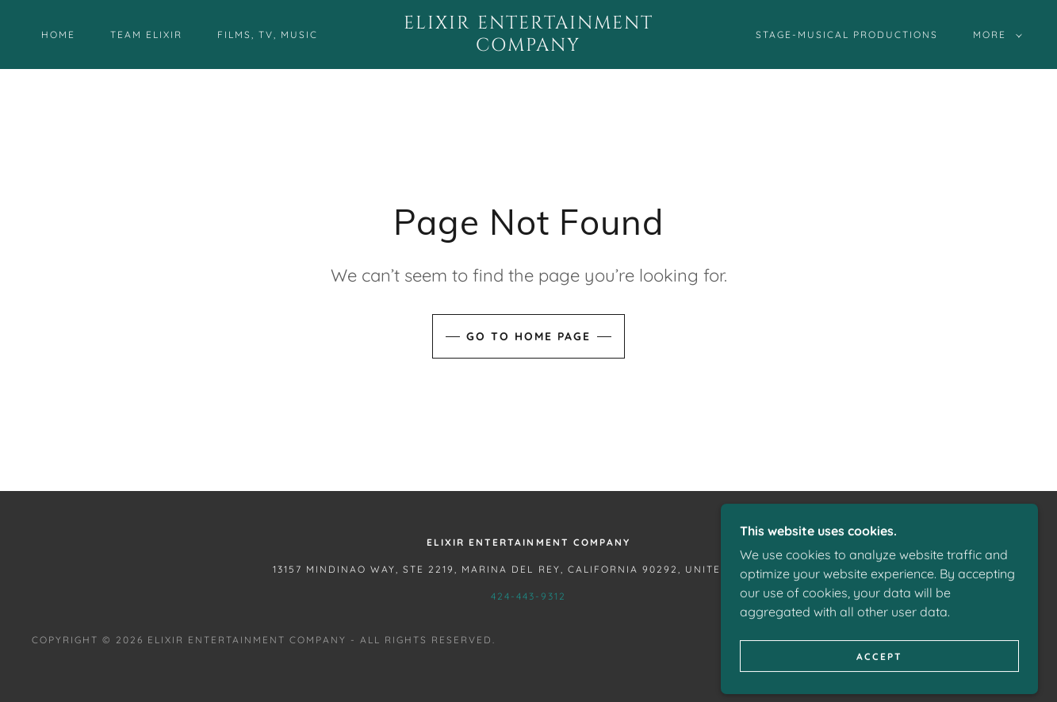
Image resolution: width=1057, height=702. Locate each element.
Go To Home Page (528, 336)
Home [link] (58, 34)
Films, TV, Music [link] (267, 34)
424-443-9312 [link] (528, 596)
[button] (994, 34)
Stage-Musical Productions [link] (847, 34)
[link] (529, 46)
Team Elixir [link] (146, 34)
